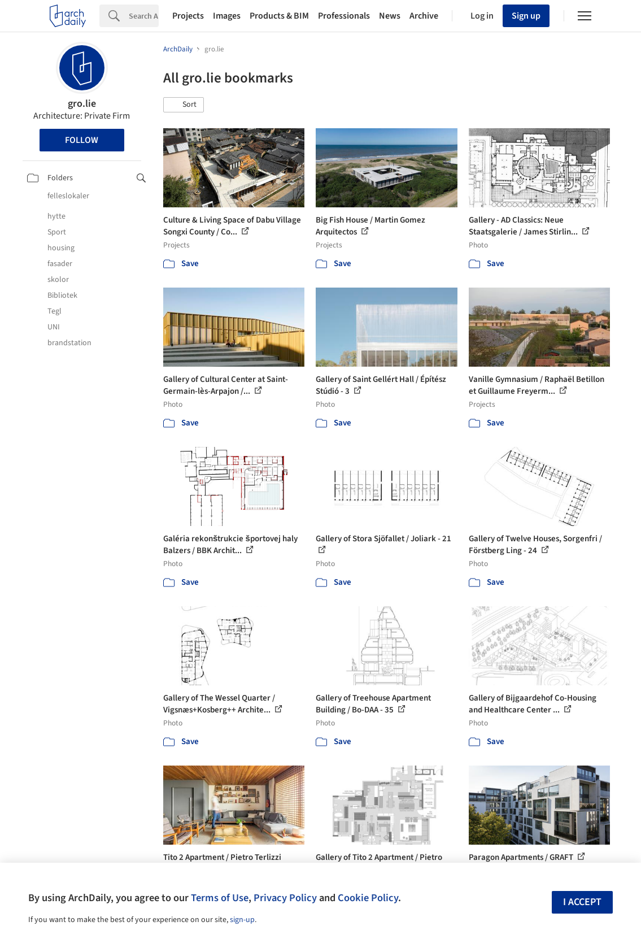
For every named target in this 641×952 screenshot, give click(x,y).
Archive (423, 15)
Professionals (344, 15)
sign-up (242, 919)
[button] (183, 105)
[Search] (144, 16)
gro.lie (82, 104)
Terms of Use (219, 897)
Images (227, 15)
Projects (188, 15)
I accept (582, 902)
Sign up (526, 16)
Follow (81, 140)
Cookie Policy (368, 897)
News (389, 15)
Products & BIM (279, 15)
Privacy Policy (285, 897)
